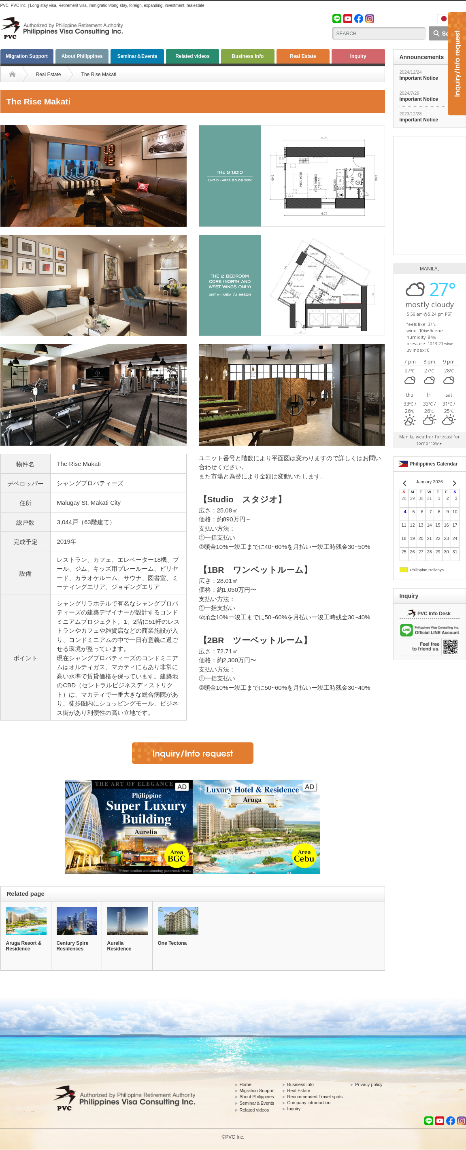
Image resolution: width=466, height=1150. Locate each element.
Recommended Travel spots (315, 1096)
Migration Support (27, 56)
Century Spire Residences (73, 946)
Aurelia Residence (119, 946)
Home (245, 1084)
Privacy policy (368, 1084)
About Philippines (82, 56)
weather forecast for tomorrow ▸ (429, 440)
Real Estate (303, 56)
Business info (248, 56)
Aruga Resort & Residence (24, 946)
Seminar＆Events (137, 56)
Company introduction (308, 1102)
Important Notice (419, 78)
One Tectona (172, 943)
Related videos (192, 56)
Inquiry (358, 56)
